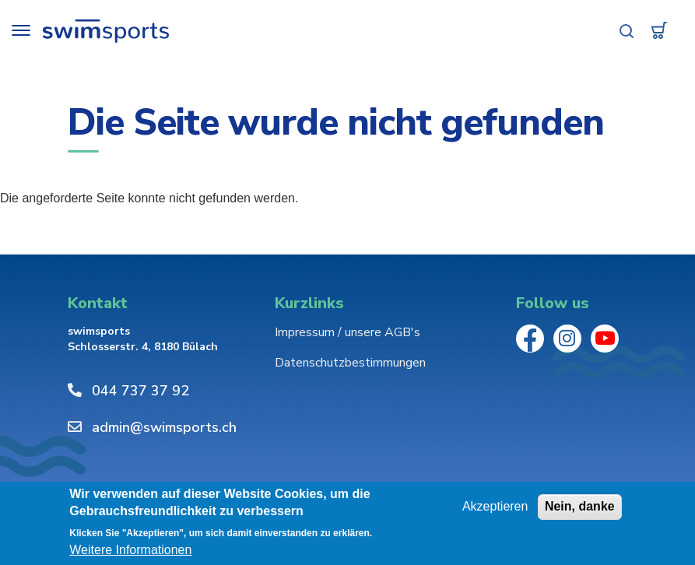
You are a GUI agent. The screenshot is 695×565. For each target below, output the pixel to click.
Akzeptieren (495, 506)
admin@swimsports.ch (164, 427)
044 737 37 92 (140, 390)
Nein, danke (580, 506)
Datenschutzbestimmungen (350, 362)
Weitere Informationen (130, 550)
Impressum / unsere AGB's (347, 332)
